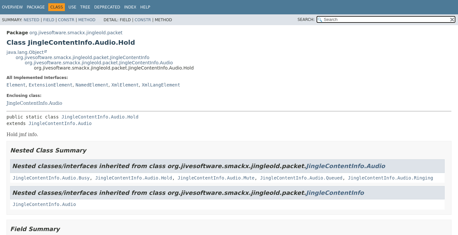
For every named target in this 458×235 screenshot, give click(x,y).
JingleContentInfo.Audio (34, 103)
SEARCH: (306, 19)
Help (145, 7)
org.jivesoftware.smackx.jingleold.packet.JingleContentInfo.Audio (99, 62)
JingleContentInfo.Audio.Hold (100, 116)
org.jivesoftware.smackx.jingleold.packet (75, 32)
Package (36, 7)
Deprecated (107, 7)
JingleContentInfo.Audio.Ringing (390, 177)
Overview (12, 7)
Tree (85, 7)
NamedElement (92, 84)
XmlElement (125, 84)
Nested (31, 20)
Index (130, 7)
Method (87, 20)
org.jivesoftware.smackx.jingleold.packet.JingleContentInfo (82, 57)
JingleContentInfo (335, 192)
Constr (66, 20)
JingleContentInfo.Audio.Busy (51, 177)
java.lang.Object (25, 52)
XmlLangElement (161, 84)
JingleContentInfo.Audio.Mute (216, 177)
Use (72, 7)
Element (16, 84)
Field (48, 20)
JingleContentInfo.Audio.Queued (301, 177)
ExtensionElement (51, 84)
